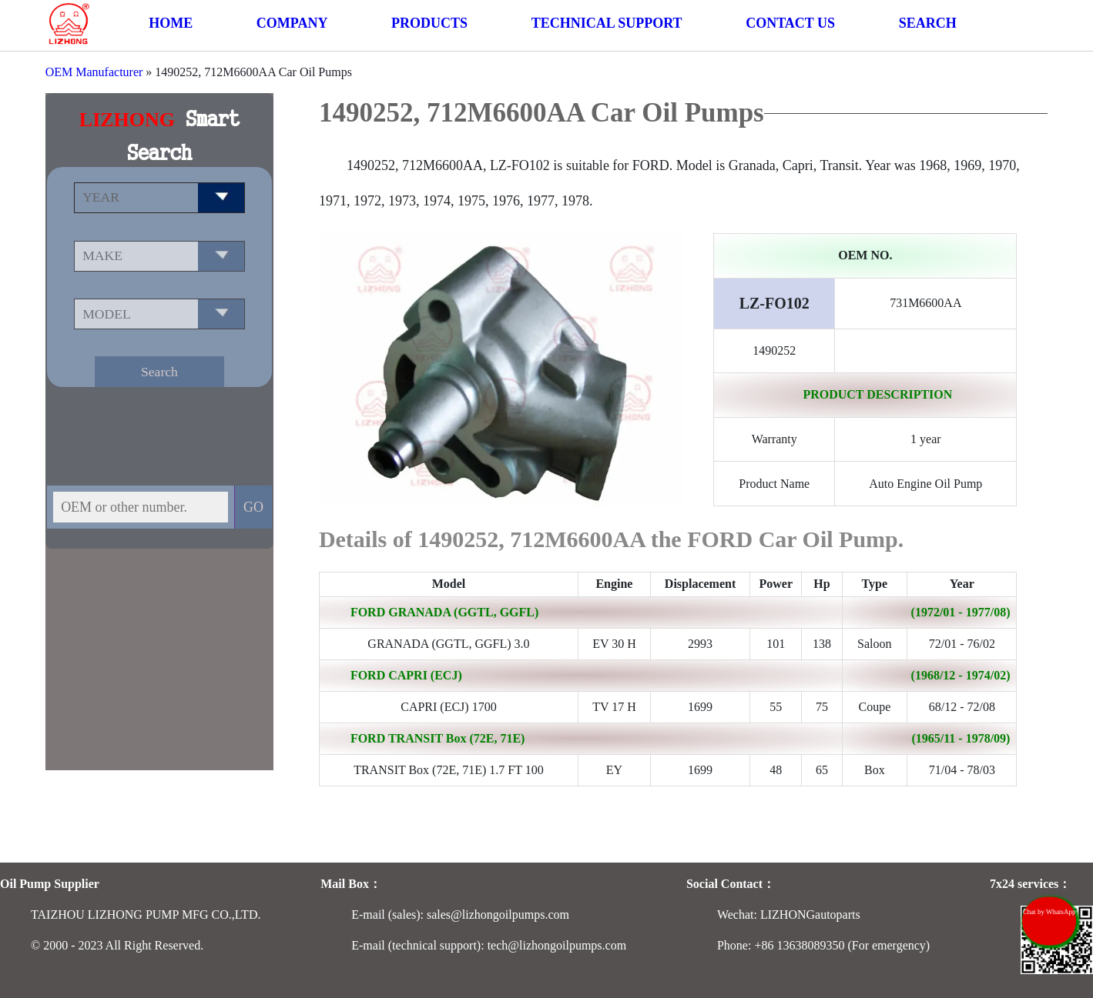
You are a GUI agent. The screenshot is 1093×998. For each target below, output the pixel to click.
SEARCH (928, 23)
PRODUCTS (429, 23)
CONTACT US (790, 23)
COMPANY (292, 23)
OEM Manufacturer (94, 71)
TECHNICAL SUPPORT (606, 23)
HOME (171, 23)
